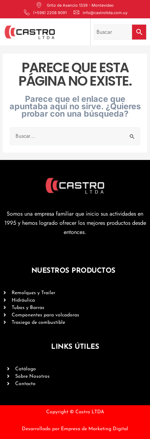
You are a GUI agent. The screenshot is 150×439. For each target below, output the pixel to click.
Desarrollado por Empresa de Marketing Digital (75, 429)
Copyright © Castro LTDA (75, 412)
